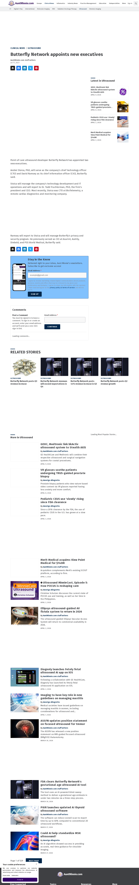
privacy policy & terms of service (62, 288)
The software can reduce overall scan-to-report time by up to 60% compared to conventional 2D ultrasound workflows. (64, 821)
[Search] (136, 3)
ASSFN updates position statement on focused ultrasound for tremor (64, 722)
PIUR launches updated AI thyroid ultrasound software (62, 809)
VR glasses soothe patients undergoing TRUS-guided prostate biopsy (101, 105)
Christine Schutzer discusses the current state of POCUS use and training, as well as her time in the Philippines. (64, 596)
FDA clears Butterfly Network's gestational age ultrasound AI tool (63, 783)
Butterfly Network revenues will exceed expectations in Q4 (54, 384)
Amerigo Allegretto (51, 480)
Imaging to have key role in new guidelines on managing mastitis (62, 696)
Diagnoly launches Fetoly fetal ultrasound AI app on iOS (61, 671)
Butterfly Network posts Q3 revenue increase (23, 382)
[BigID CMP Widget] (20, 873)
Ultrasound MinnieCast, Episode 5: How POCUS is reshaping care (64, 584)
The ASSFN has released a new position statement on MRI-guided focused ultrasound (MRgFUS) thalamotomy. (63, 734)
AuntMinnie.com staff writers (23, 60)
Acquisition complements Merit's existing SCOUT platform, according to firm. (64, 572)
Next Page (34, 861)
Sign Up (35, 294)
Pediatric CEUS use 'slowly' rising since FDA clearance (103, 118)
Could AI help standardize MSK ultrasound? (61, 835)
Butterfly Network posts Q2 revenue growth (114, 382)
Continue (52, 327)
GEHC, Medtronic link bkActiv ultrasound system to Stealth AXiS (103, 89)
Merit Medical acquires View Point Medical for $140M (101, 135)
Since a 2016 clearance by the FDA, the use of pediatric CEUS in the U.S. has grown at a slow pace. (63, 512)
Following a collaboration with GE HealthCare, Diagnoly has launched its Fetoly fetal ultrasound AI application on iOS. (63, 683)
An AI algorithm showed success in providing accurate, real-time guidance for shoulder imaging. (62, 847)
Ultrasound (34, 48)
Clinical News (17, 48)
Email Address (34, 271)
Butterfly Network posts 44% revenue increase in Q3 (84, 382)
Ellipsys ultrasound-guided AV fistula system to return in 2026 (61, 610)
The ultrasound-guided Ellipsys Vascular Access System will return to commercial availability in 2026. (64, 622)
